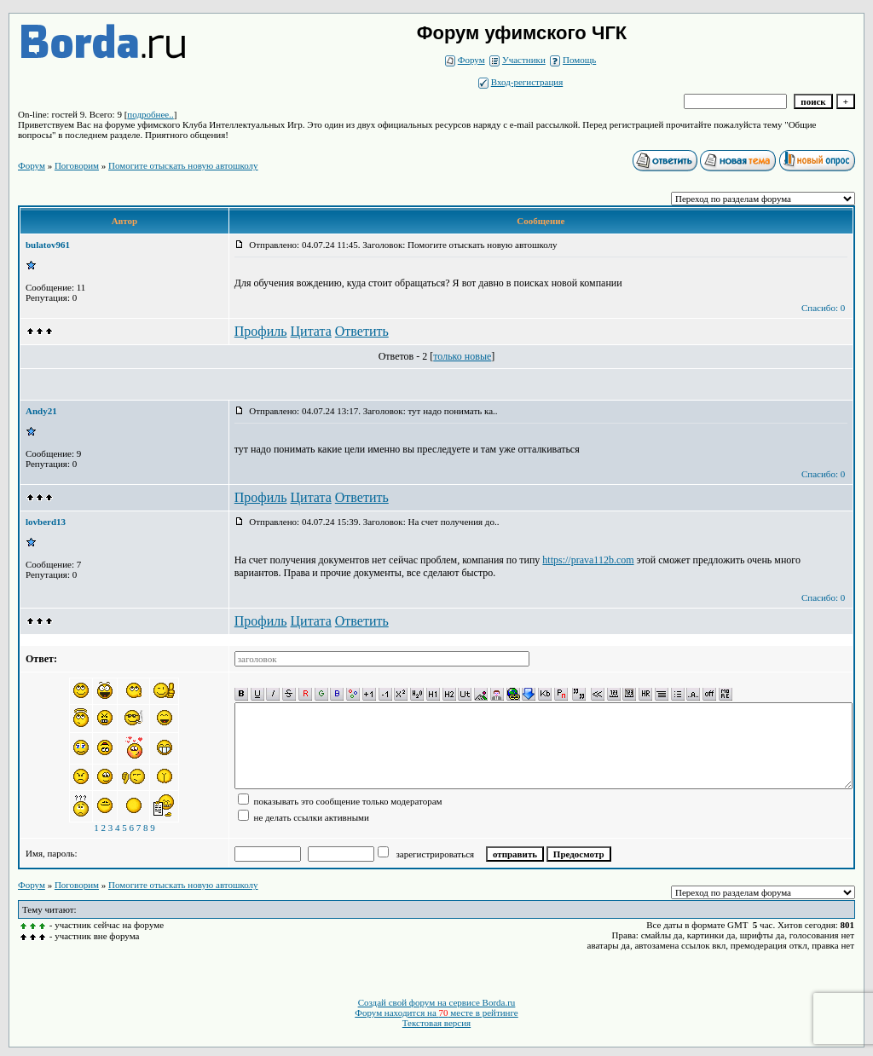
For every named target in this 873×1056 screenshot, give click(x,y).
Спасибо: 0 (823, 308)
